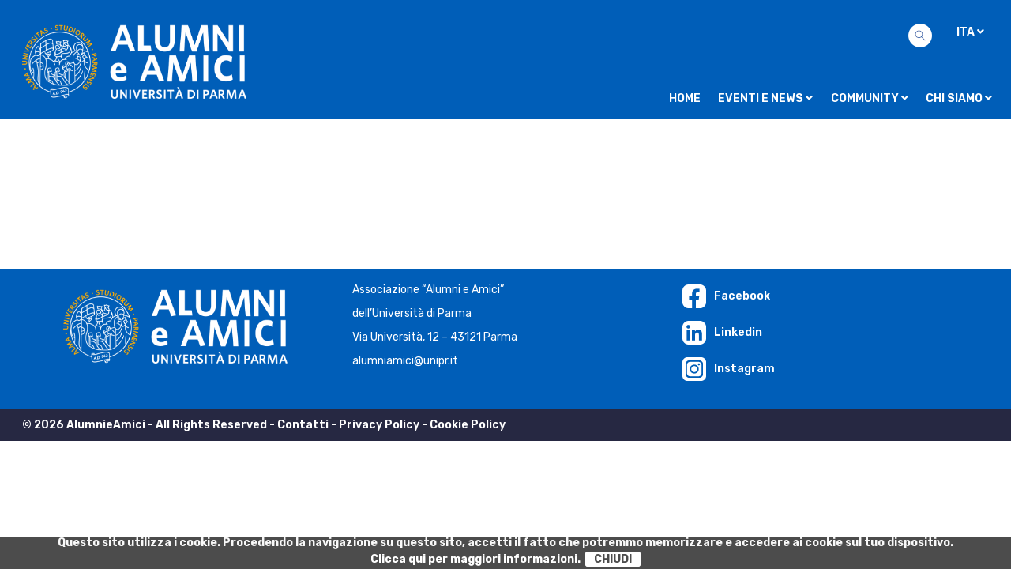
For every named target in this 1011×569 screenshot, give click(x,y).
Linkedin (722, 332)
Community (869, 98)
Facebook (726, 296)
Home (685, 98)
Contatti (303, 424)
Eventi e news (765, 98)
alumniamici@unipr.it (405, 360)
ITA (970, 32)
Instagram (728, 368)
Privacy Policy (379, 424)
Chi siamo (959, 98)
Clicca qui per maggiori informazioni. (475, 559)
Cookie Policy (468, 424)
